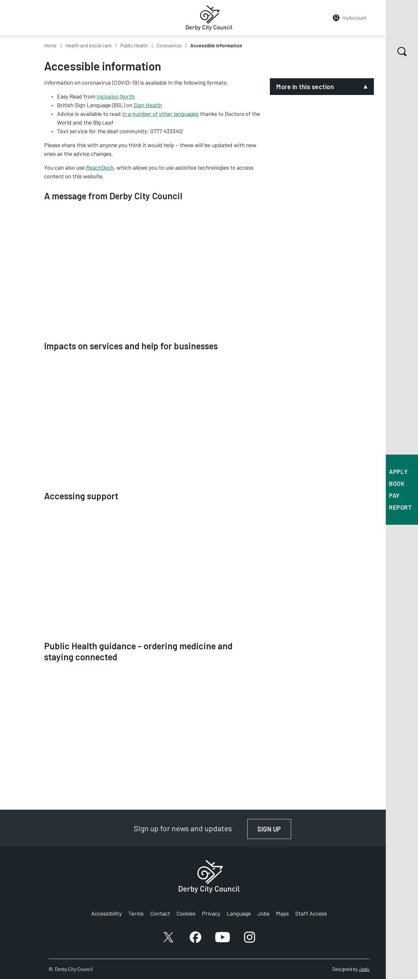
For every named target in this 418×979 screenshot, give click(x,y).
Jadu (364, 969)
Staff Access (311, 913)
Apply (398, 471)
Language (239, 913)
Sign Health (148, 104)
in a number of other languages (160, 113)
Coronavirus (169, 45)
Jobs (263, 913)
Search (396, 51)
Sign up (274, 829)
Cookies (185, 913)
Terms (136, 913)
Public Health (134, 45)
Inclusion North (116, 96)
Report (400, 507)
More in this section (305, 86)
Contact (160, 913)
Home (50, 45)
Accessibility (106, 913)
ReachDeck (100, 167)
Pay (394, 495)
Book (396, 483)
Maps (282, 913)
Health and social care (88, 45)
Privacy (211, 913)
